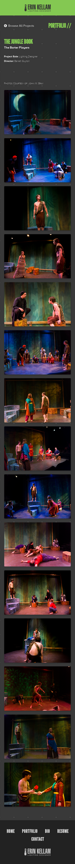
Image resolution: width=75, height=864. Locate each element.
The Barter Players (16, 47)
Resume (63, 831)
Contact (37, 839)
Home (11, 831)
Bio (47, 831)
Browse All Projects (19, 25)
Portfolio (30, 831)
